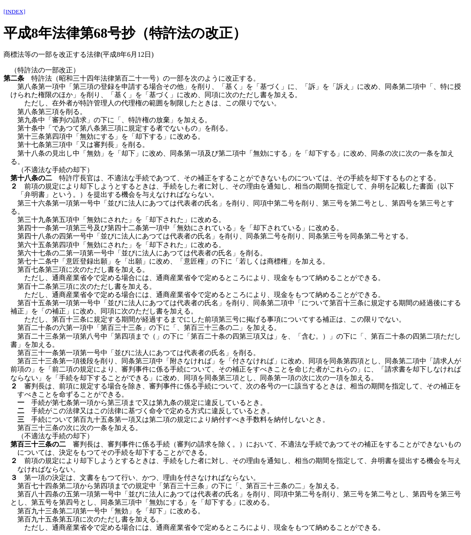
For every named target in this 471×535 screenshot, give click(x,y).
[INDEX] (14, 11)
